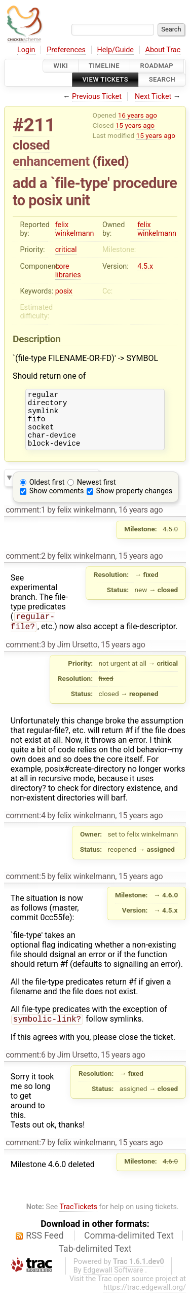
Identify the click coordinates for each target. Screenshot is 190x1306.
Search (162, 80)
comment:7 (25, 1156)
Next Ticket (153, 96)
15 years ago (135, 125)
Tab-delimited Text (95, 1262)
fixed (111, 161)
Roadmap (157, 65)
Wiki (60, 65)
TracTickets (78, 1220)
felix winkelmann (74, 229)
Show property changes (134, 501)
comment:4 (25, 828)
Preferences (66, 50)
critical (66, 249)
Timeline (104, 65)
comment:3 (25, 657)
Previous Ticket (97, 96)
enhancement (51, 161)
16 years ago (137, 115)
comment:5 (25, 889)
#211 (34, 125)
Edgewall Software (113, 1284)
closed (31, 145)
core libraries (68, 270)
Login (26, 50)
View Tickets (105, 80)
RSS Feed (44, 1249)
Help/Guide (115, 50)
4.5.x (145, 266)
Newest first (96, 493)
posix (63, 291)
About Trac (163, 50)
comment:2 (25, 566)
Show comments (56, 501)
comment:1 (25, 520)
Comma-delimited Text (129, 1249)
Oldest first (47, 493)
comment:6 (25, 1068)
